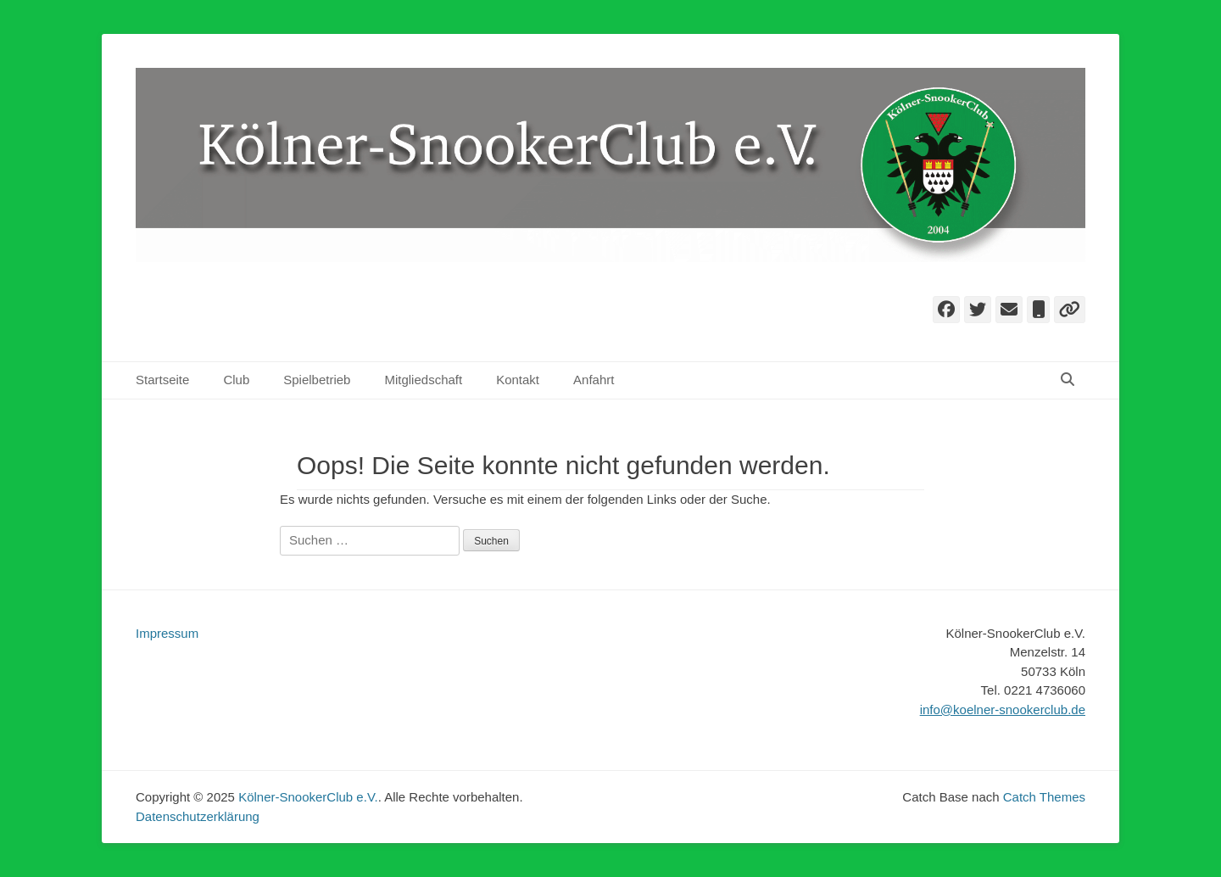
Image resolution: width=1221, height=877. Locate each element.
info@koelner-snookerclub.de (1002, 709)
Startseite (162, 379)
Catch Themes (1044, 797)
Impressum (167, 633)
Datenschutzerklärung (197, 816)
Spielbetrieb (316, 379)
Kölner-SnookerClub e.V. (308, 797)
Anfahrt (593, 379)
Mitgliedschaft (423, 379)
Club (236, 379)
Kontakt (517, 379)
